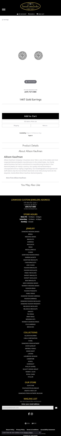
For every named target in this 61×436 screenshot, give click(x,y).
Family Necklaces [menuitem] (30, 273)
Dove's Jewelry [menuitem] (30, 346)
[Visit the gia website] (27, 423)
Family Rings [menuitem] (30, 293)
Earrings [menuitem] (30, 242)
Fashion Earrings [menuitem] (30, 298)
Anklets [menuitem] (30, 311)
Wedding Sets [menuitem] (30, 319)
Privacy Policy (28, 432)
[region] (30, 55)
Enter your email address (30, 404)
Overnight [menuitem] (30, 364)
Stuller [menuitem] (30, 377)
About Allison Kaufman (30, 151)
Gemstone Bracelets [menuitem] (30, 260)
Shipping (16, 125)
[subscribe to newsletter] (56, 408)
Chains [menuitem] (30, 252)
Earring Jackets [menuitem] (30, 257)
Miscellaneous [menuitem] (30, 250)
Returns (45, 125)
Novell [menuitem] (30, 361)
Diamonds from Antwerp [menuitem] (30, 343)
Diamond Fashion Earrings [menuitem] (30, 296)
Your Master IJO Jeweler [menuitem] (30, 388)
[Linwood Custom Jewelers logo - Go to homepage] (30, 6)
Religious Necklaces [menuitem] (30, 306)
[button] (21, 14)
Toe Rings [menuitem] (30, 314)
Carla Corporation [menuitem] (30, 338)
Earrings (6, 20)
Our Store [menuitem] (30, 385)
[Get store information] (30, 209)
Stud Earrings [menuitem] (30, 324)
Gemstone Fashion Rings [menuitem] (30, 255)
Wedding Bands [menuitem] (30, 237)
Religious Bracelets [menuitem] (31, 309)
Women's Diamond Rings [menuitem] (30, 322)
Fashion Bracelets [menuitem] (30, 268)
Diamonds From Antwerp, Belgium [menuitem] (30, 393)
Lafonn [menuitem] (30, 354)
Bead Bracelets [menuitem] (30, 280)
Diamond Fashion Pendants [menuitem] (30, 304)
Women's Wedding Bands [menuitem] (30, 286)
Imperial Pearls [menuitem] (30, 348)
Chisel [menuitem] (30, 341)
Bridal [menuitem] (30, 234)
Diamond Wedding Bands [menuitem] (30, 231)
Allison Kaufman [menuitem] (30, 336)
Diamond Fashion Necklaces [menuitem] (30, 301)
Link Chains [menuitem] (31, 265)
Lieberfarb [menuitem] (30, 359)
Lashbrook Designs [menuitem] (30, 356)
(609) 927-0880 (30, 92)
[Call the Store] (30, 207)
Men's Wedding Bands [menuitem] (30, 283)
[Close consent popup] (39, 432)
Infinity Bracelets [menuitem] (30, 275)
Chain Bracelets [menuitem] (30, 262)
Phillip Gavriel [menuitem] (30, 366)
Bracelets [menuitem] (30, 239)
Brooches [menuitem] (30, 327)
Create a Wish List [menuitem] (30, 391)
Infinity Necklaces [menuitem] (30, 278)
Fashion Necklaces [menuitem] (30, 270)
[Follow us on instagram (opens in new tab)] (32, 414)
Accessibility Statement (48, 430)
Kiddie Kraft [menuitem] (30, 351)
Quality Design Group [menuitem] (30, 369)
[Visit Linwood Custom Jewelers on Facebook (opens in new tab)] (29, 414)
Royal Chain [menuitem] (30, 374)
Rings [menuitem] (30, 247)
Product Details (31, 145)
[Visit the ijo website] (34, 423)
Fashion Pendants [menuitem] (30, 291)
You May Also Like (30, 185)
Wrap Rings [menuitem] (30, 317)
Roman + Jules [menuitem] (30, 372)
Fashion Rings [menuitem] (31, 288)
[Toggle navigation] (3, 9)
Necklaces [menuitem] (30, 244)
